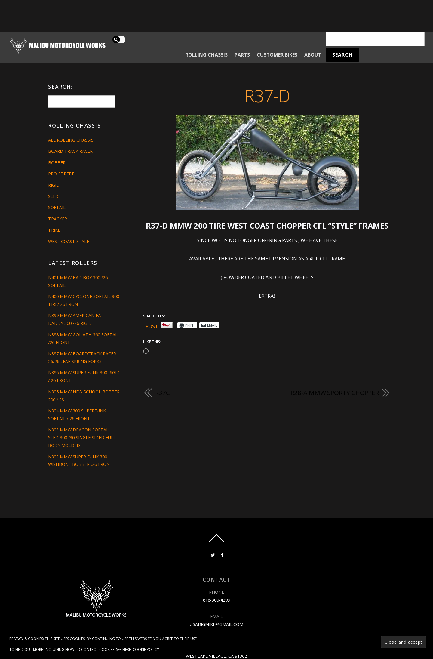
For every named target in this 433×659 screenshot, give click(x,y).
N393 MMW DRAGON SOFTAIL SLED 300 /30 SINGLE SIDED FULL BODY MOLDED (82, 437)
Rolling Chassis (206, 54)
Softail (57, 207)
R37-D (267, 95)
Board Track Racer (70, 151)
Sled (53, 196)
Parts (242, 54)
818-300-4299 (216, 600)
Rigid (54, 185)
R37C (162, 392)
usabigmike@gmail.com (216, 624)
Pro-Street (61, 174)
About (312, 54)
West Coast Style (68, 241)
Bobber (57, 162)
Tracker (57, 219)
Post (152, 325)
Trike (54, 230)
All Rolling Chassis (71, 140)
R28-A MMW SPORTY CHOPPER (334, 392)
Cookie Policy (146, 649)
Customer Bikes (277, 54)
